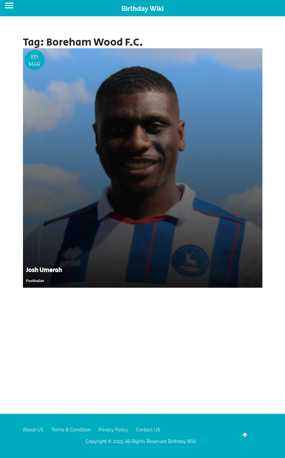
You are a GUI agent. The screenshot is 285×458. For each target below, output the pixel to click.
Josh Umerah (44, 270)
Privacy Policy (113, 429)
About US (33, 429)
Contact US (148, 429)
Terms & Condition (70, 429)
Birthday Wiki (142, 9)
